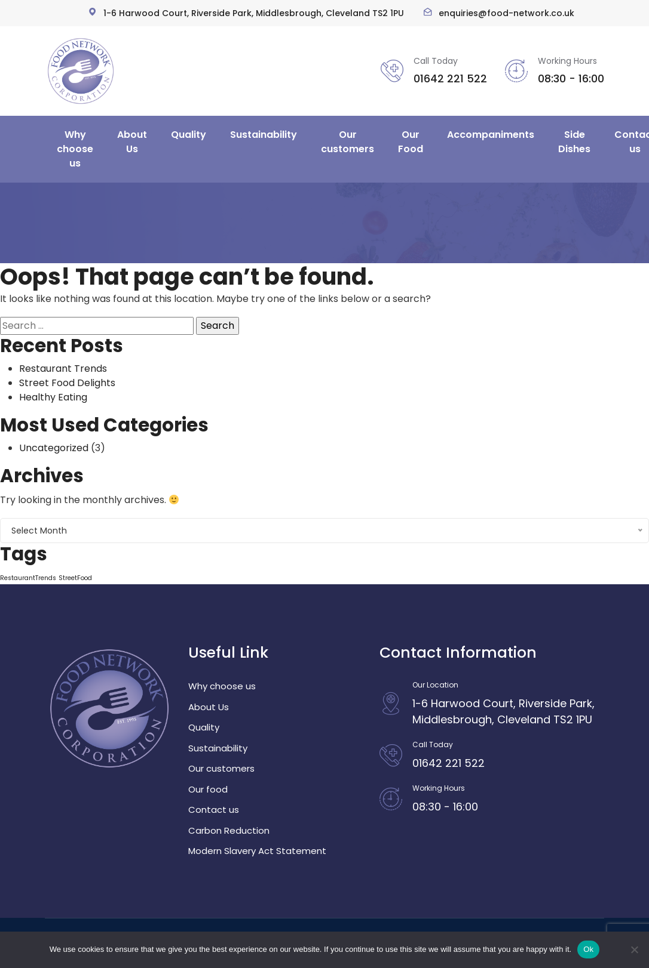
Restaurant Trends (63, 368)
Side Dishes (574, 142)
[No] (634, 949)
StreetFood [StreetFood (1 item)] (75, 578)
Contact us (213, 809)
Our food (208, 789)
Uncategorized (53, 448)
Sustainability (263, 134)
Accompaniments (490, 134)
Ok (588, 949)
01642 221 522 (450, 79)
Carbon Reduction (229, 830)
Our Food (410, 142)
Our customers (347, 142)
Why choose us (75, 149)
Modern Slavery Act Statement (257, 850)
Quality (188, 134)
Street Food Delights (67, 383)
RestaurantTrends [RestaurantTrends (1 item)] (28, 578)
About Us (132, 142)
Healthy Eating (53, 397)
